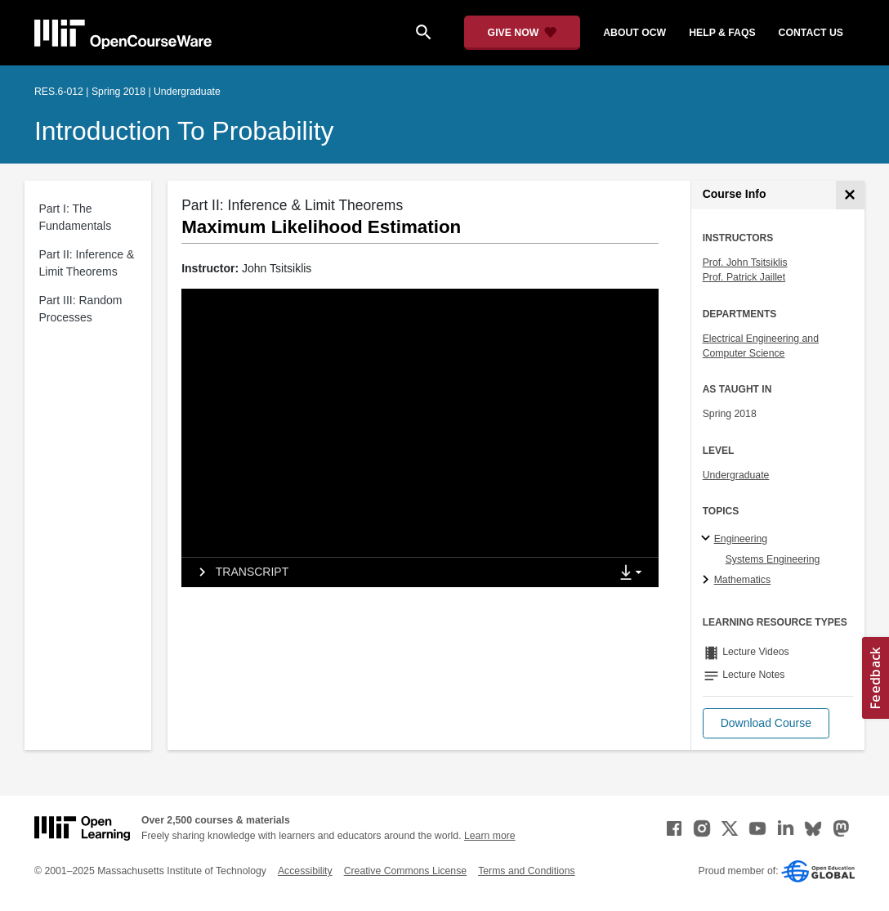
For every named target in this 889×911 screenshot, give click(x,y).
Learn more (490, 835)
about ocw (634, 32)
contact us (811, 32)
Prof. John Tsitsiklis (745, 262)
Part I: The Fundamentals (75, 217)
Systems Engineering (773, 559)
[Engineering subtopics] (708, 539)
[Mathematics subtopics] (708, 580)
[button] (766, 723)
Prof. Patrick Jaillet (744, 277)
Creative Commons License (405, 871)
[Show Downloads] (634, 573)
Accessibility (305, 871)
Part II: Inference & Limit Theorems (87, 263)
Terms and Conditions (526, 871)
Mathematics (742, 580)
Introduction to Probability (184, 131)
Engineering (740, 539)
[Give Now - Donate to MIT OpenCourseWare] (522, 33)
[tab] (395, 572)
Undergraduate (736, 475)
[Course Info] (850, 195)
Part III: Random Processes (81, 309)
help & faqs (722, 32)
